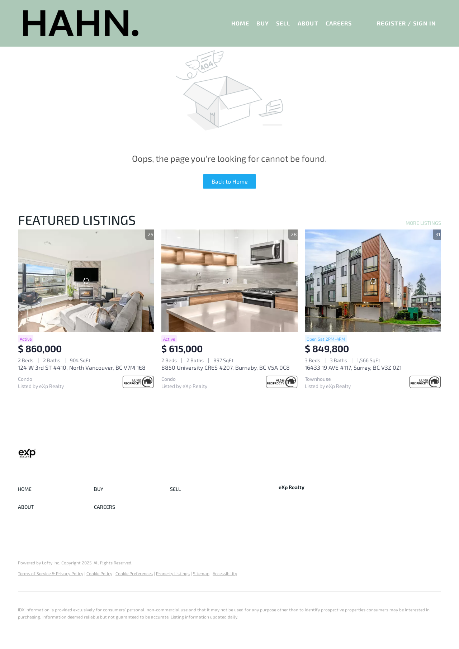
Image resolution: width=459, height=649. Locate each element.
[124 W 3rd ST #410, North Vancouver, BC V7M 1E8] (86, 280)
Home (240, 23)
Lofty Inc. (51, 562)
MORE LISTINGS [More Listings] (423, 223)
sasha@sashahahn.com (353, 512)
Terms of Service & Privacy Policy (50, 573)
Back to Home (230, 181)
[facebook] (284, 528)
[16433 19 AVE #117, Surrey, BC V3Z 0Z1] (373, 280)
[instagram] (312, 528)
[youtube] (327, 528)
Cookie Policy (99, 573)
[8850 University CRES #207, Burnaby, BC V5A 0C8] (229, 280)
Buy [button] (262, 23)
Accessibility (225, 573)
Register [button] (391, 23)
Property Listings (173, 573)
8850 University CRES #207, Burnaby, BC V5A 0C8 (225, 367)
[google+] (341, 528)
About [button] (308, 23)
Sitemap (201, 573)
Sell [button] (283, 23)
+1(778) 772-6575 (298, 512)
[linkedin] (298, 528)
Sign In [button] (424, 23)
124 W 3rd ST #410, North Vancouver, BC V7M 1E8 (82, 367)
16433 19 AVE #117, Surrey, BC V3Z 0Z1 (353, 367)
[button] (80, 23)
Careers (339, 23)
